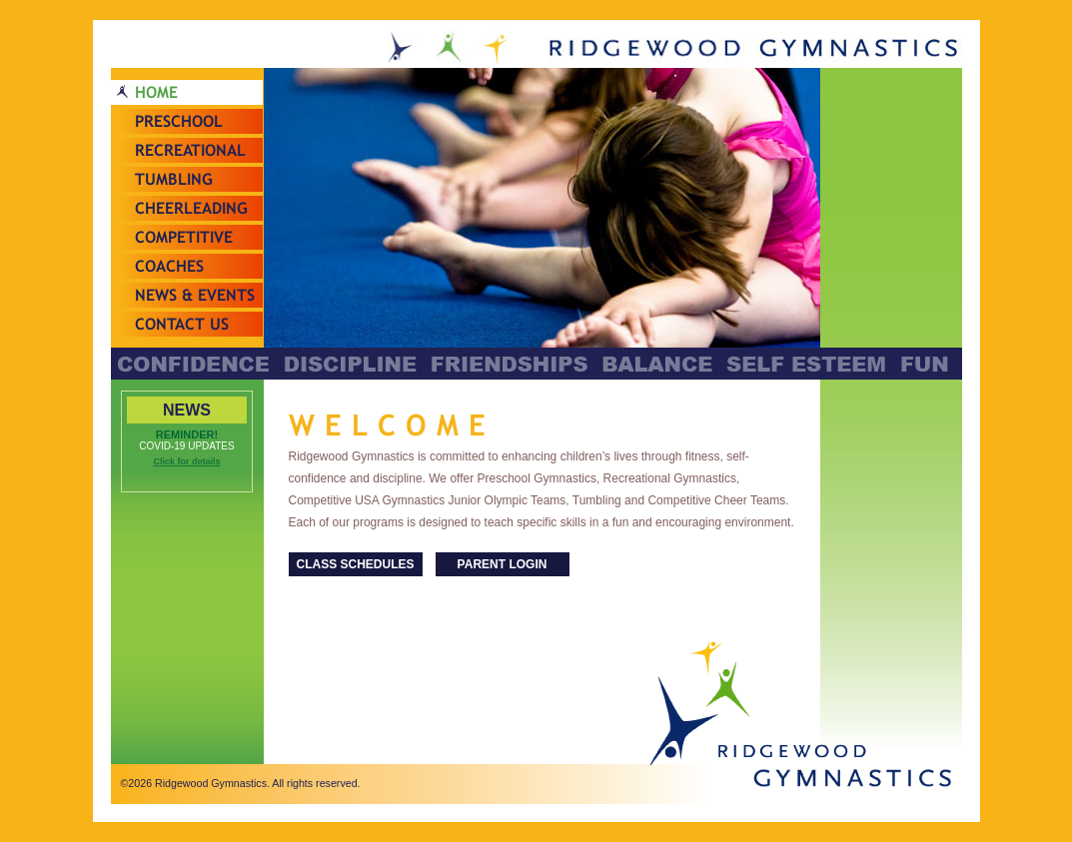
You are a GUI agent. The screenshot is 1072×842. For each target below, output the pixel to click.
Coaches (169, 266)
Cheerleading (191, 208)
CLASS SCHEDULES (355, 564)
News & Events (195, 295)
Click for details (186, 461)
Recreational (190, 150)
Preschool (179, 121)
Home (156, 92)
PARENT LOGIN (502, 564)
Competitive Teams (184, 250)
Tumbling (174, 179)
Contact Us (182, 324)
